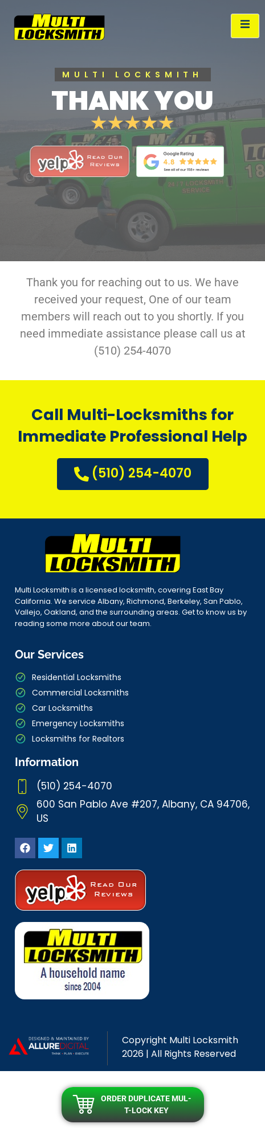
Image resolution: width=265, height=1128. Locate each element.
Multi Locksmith (203, 1040)
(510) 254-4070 (132, 474)
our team (133, 623)
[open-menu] (245, 26)
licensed (101, 589)
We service (75, 601)
